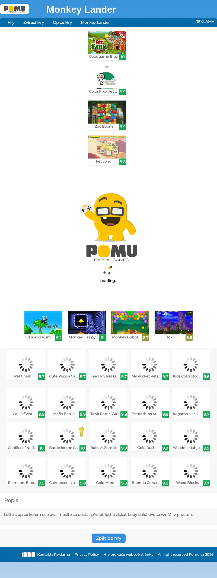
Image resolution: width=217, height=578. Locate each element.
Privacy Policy (87, 555)
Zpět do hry (108, 538)
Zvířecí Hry (33, 22)
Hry (11, 22)
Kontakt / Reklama (53, 555)
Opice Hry (62, 22)
